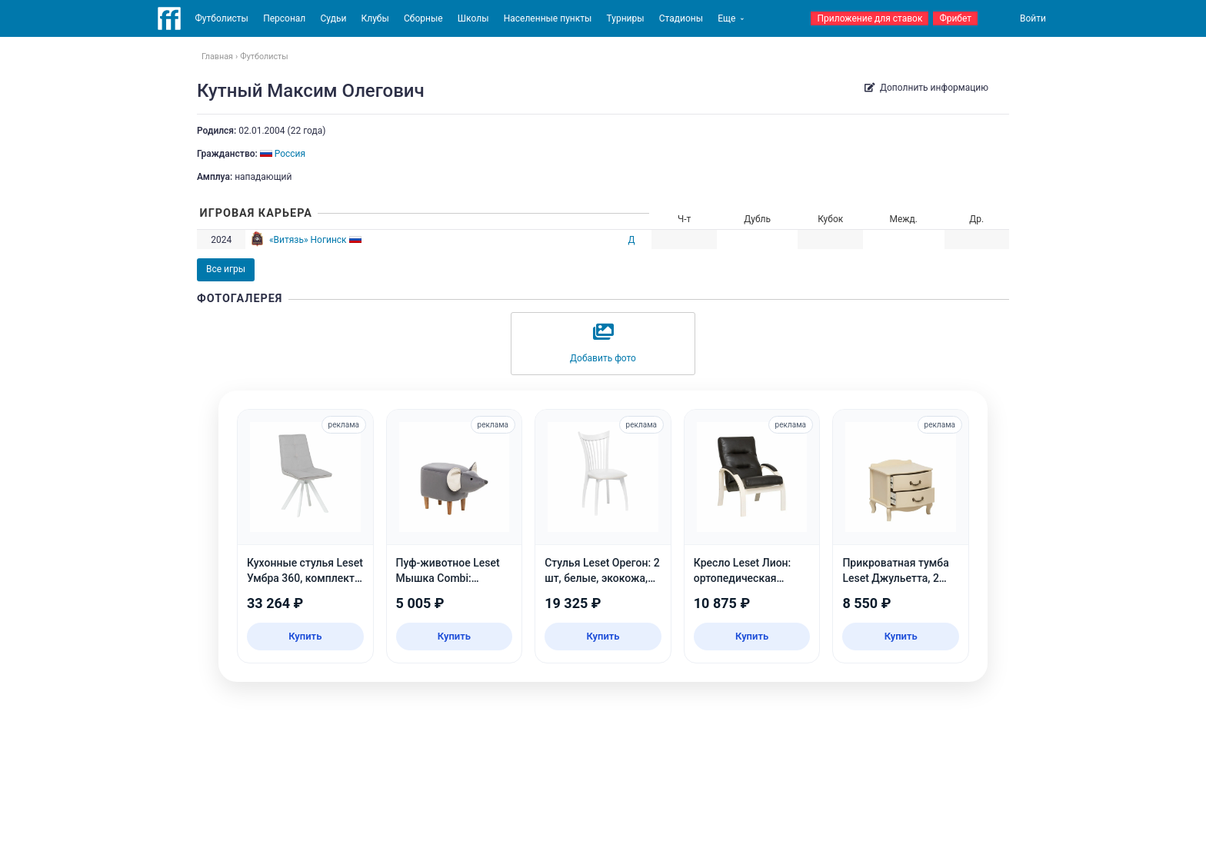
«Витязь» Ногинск (308, 239)
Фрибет (955, 18)
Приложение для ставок (869, 18)
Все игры (225, 269)
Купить (304, 636)
